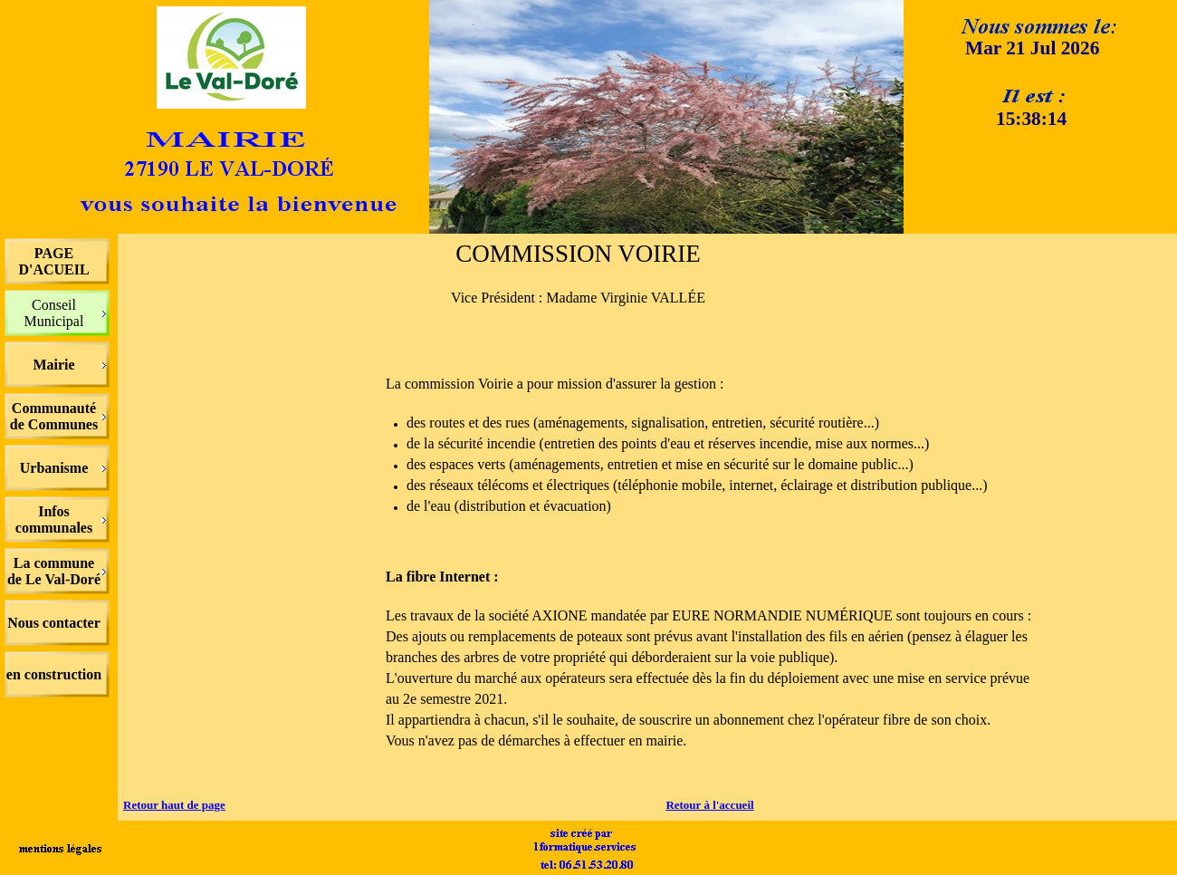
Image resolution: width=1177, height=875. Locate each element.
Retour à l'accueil (709, 805)
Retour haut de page (174, 805)
